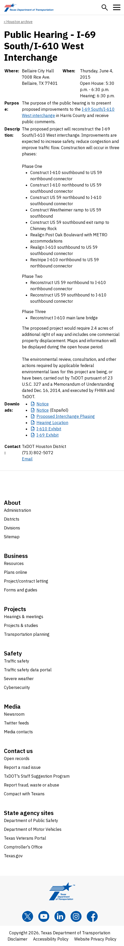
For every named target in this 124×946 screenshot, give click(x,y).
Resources (14, 563)
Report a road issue (22, 767)
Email (27, 458)
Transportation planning (26, 634)
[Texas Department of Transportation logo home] (29, 7)
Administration (17, 510)
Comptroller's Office (23, 847)
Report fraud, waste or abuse (31, 785)
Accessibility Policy (51, 939)
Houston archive (20, 21)
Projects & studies (21, 625)
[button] (104, 7)
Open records (16, 758)
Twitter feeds (16, 723)
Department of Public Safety (31, 820)
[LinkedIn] (59, 916)
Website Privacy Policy (95, 939)
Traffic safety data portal (28, 669)
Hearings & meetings (23, 616)
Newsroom (14, 714)
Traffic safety (16, 661)
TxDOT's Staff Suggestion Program (37, 776)
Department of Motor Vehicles (32, 829)
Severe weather (19, 678)
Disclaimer (17, 939)
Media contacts (18, 731)
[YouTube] (43, 916)
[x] (27, 916)
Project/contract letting (26, 581)
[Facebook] (92, 916)
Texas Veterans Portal (25, 838)
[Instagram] (76, 916)
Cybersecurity (17, 687)
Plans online (15, 572)
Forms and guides (20, 589)
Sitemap (12, 536)
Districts (11, 519)
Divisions (12, 527)
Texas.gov (13, 855)
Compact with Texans (24, 793)
